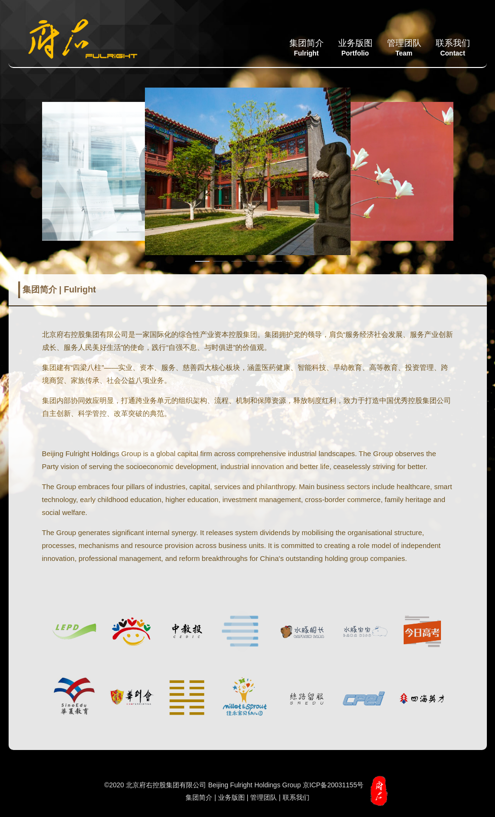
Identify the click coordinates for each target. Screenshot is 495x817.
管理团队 (404, 47)
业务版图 (355, 47)
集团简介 (306, 47)
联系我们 (453, 47)
